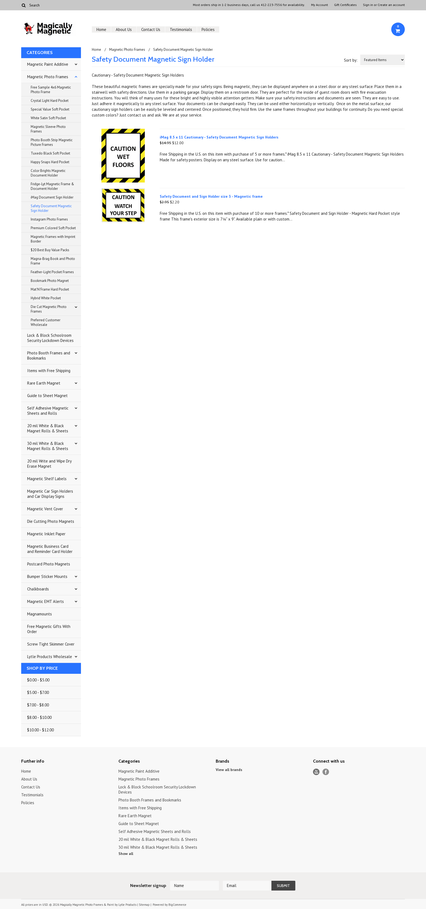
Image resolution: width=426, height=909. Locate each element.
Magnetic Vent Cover (45, 508)
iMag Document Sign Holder (52, 197)
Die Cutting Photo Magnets (50, 521)
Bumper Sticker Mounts (47, 576)
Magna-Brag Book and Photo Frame (53, 261)
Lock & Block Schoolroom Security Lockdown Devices (50, 338)
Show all (125, 853)
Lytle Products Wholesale (49, 656)
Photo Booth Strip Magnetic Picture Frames (52, 142)
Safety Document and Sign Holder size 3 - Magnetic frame (211, 196)
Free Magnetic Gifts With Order (48, 629)
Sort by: (351, 60)
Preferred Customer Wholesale (45, 322)
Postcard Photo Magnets (48, 564)
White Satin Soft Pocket (48, 118)
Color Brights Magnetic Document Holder (48, 173)
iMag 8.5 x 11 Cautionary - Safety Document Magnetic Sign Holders (219, 137)
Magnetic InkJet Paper (46, 533)
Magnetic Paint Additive (47, 64)
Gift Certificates (345, 5)
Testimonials (181, 29)
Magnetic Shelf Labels (47, 478)
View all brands (229, 769)
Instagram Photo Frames (49, 219)
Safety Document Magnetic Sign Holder (51, 208)
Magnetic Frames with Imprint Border (53, 239)
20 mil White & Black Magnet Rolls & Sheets (47, 428)
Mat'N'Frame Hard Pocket (50, 289)
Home (101, 29)
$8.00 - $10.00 (39, 717)
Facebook (325, 772)
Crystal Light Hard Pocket (49, 100)
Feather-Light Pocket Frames (52, 272)
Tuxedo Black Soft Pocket (50, 153)
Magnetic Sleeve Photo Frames (48, 129)
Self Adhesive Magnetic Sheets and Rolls (47, 410)
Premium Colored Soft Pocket (53, 228)
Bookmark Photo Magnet (50, 280)
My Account (319, 5)
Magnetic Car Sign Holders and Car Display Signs (50, 494)
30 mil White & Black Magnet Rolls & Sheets (47, 446)
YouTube (316, 772)
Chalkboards (38, 589)
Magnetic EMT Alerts (45, 601)
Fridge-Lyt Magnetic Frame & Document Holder (52, 186)
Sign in (368, 5)
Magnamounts (39, 614)
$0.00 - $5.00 (38, 679)
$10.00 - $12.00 (40, 729)
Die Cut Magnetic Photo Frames (49, 309)
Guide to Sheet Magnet (47, 395)
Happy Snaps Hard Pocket (50, 162)
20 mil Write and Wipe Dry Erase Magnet (49, 463)
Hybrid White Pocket (46, 298)
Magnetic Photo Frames (47, 76)
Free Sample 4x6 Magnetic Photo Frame (51, 89)
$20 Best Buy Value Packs (50, 250)
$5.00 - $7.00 (38, 692)
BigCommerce (177, 905)
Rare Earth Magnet (43, 383)
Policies (208, 29)
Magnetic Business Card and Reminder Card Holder (50, 549)
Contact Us (150, 29)
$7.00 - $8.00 (38, 704)
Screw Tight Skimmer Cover (50, 644)
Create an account (391, 5)
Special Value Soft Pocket (50, 109)
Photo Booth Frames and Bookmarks (48, 355)
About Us (124, 29)
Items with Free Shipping (48, 370)
